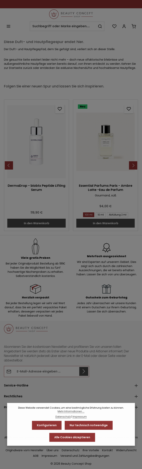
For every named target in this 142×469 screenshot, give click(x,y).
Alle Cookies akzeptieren (72, 448)
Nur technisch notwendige (89, 436)
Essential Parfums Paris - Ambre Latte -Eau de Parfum (105, 188)
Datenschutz (63, 428)
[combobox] (63, 26)
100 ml (87, 214)
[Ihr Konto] (124, 26)
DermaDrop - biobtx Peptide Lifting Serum (36, 188)
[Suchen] (100, 26)
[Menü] (8, 26)
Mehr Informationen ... (71, 422)
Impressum (80, 428)
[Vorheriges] (9, 165)
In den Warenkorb (36, 223)
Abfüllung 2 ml (116, 214)
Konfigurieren (47, 436)
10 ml (100, 214)
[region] (71, 165)
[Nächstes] (133, 165)
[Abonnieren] (83, 371)
